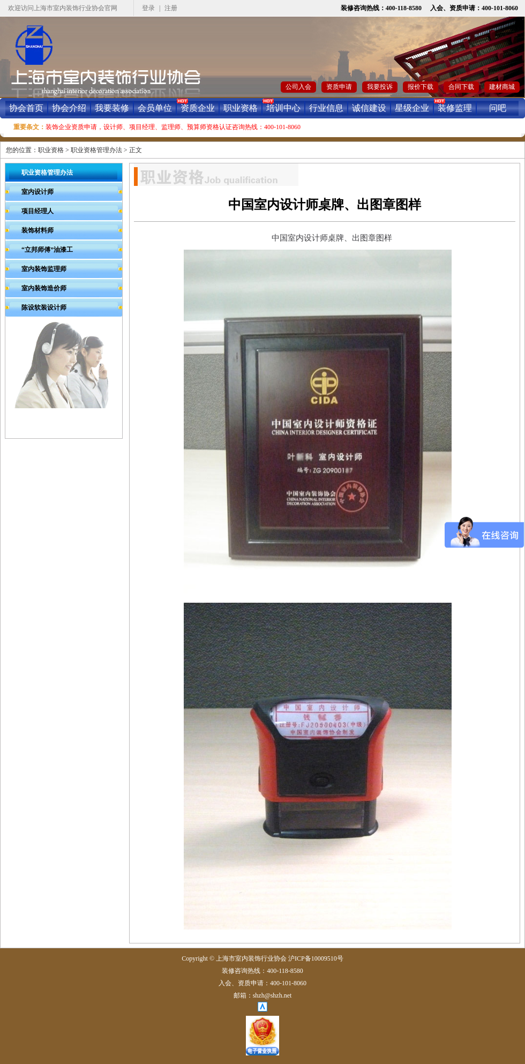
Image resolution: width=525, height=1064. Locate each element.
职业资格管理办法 (96, 150)
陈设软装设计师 (43, 307)
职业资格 (240, 108)
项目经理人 (37, 211)
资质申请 (339, 87)
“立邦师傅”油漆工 (47, 249)
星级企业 (412, 108)
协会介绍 (69, 108)
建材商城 (502, 87)
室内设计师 (37, 192)
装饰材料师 (37, 230)
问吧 (497, 108)
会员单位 (155, 108)
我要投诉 (380, 87)
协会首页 (26, 108)
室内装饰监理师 (43, 269)
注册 (170, 8)
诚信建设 (369, 108)
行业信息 (326, 108)
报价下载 (420, 87)
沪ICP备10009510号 (315, 958)
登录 (148, 8)
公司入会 (298, 87)
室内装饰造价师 (43, 288)
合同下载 (461, 87)
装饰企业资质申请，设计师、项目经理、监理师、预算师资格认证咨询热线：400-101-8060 (173, 127)
